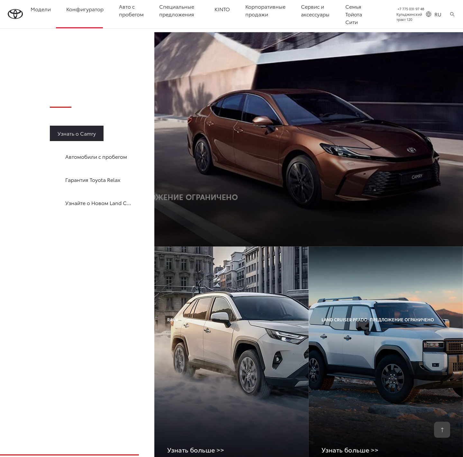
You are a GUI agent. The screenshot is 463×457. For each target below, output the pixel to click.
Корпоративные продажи (266, 10)
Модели (41, 9)
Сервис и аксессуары (315, 10)
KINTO (222, 9)
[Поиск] (452, 14)
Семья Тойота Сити (354, 14)
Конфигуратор (85, 9)
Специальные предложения (177, 10)
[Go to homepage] (15, 14)
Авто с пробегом (131, 10)
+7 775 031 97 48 (410, 8)
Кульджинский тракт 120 (409, 17)
